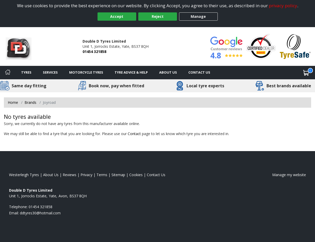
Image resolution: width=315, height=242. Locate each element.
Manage (198, 16)
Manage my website (289, 174)
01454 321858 (94, 51)
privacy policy (283, 6)
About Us (168, 72)
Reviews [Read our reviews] (69, 174)
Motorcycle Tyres (86, 72)
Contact (134, 133)
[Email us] (40, 212)
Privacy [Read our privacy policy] (86, 174)
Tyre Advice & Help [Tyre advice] (131, 72)
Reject (158, 16)
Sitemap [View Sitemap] (118, 174)
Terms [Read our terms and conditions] (101, 174)
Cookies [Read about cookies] (136, 174)
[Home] (7, 72)
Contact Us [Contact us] (199, 72)
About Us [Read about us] (51, 174)
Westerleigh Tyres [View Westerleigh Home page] (24, 174)
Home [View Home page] (13, 102)
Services (50, 72)
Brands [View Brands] (30, 102)
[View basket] (306, 72)
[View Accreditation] (261, 46)
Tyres (26, 72)
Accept (116, 16)
